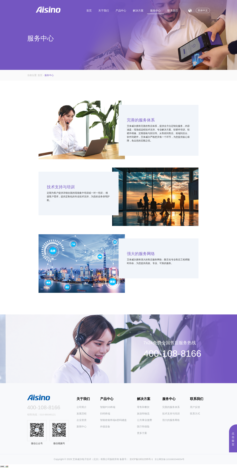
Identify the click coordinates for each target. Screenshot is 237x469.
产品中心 (121, 10)
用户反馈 (195, 407)
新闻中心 (82, 426)
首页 (89, 10)
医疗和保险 (143, 426)
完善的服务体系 (171, 407)
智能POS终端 (107, 407)
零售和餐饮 (143, 407)
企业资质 (82, 420)
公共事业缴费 (144, 420)
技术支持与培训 (171, 413)
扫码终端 (105, 413)
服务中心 (155, 10)
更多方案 (142, 433)
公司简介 (82, 407)
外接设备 (105, 426)
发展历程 (82, 413)
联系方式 (195, 413)
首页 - (41, 75)
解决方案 (138, 10)
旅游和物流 (143, 413)
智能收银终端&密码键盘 (113, 420)
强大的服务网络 (171, 420)
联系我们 (172, 10)
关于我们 (103, 10)
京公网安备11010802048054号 (168, 459)
